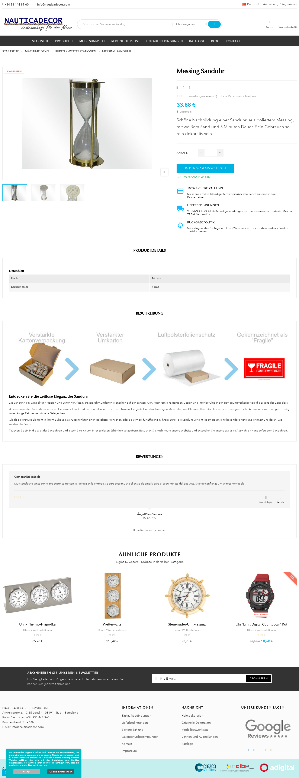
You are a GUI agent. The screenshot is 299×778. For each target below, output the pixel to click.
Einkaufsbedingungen (136, 716)
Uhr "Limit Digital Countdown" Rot (261, 624)
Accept (26, 771)
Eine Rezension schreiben (238, 96)
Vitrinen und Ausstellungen (199, 737)
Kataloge (187, 744)
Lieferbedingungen (135, 723)
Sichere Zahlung (133, 730)
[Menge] (210, 153)
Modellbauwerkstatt (194, 730)
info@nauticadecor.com (53, 4)
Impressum (129, 751)
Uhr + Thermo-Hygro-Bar (37, 624)
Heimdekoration (192, 716)
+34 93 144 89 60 (16, 4)
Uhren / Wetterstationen (37, 630)
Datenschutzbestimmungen (140, 737)
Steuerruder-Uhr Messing (187, 624)
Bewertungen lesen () (202, 96)
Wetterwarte (112, 624)
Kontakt (127, 744)
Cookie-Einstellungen (60, 771)
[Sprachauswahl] (250, 4)
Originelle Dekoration (196, 723)
